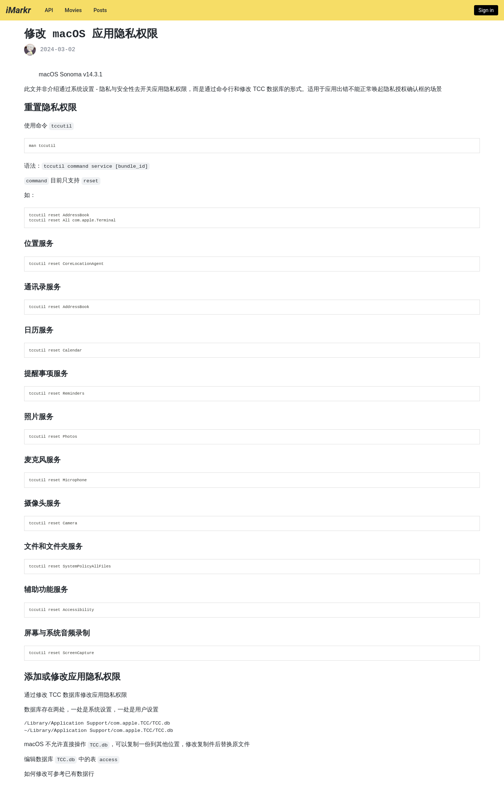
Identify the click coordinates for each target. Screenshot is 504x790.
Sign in (486, 10)
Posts (100, 10)
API (49, 10)
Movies (73, 10)
